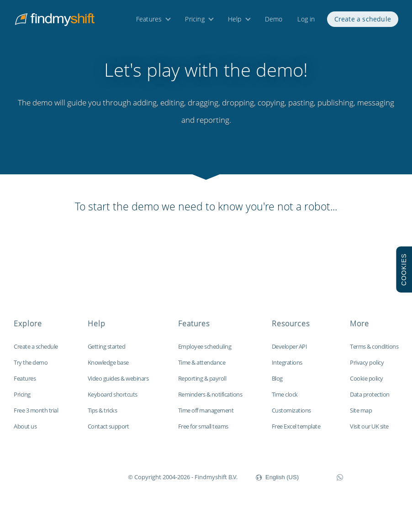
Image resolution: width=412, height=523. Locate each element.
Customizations (291, 416)
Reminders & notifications (210, 400)
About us (25, 432)
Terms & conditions (374, 352)
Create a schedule (362, 21)
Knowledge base (108, 368)
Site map (361, 416)
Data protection (370, 400)
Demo (274, 21)
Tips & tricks (102, 416)
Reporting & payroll (202, 384)
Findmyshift (82, 481)
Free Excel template (296, 432)
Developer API (289, 352)
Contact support (108, 432)
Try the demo (31, 368)
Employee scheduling (205, 352)
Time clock (285, 400)
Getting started (107, 352)
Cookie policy (366, 384)
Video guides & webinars (118, 384)
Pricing (194, 21)
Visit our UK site (369, 432)
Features (149, 21)
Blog (277, 384)
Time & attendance (202, 368)
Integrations (287, 368)
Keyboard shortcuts (112, 400)
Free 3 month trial (36, 416)
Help (235, 21)
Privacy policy (367, 368)
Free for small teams (203, 432)
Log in (306, 21)
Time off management (206, 416)
